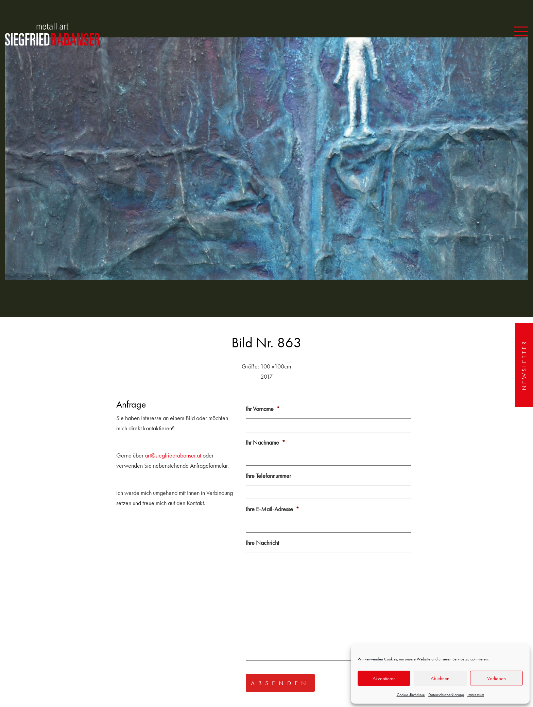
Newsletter (524, 365)
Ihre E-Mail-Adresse (272, 509)
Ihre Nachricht (262, 543)
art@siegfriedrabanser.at (173, 455)
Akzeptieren (384, 678)
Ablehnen (440, 678)
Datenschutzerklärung (446, 694)
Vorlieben (496, 678)
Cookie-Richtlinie (411, 694)
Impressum (475, 694)
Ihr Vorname (263, 409)
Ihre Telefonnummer (268, 476)
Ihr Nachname (265, 442)
